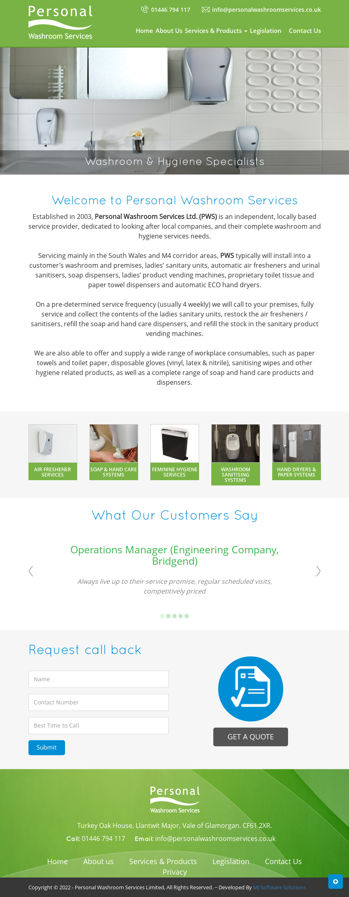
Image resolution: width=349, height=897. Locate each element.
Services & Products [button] (216, 30)
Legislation (266, 30)
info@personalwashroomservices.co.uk (266, 9)
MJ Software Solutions (279, 887)
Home (144, 30)
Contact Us (305, 30)
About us (98, 861)
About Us (169, 30)
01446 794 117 (170, 9)
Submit (46, 747)
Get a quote (251, 736)
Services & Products (163, 861)
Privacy (175, 872)
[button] (335, 881)
